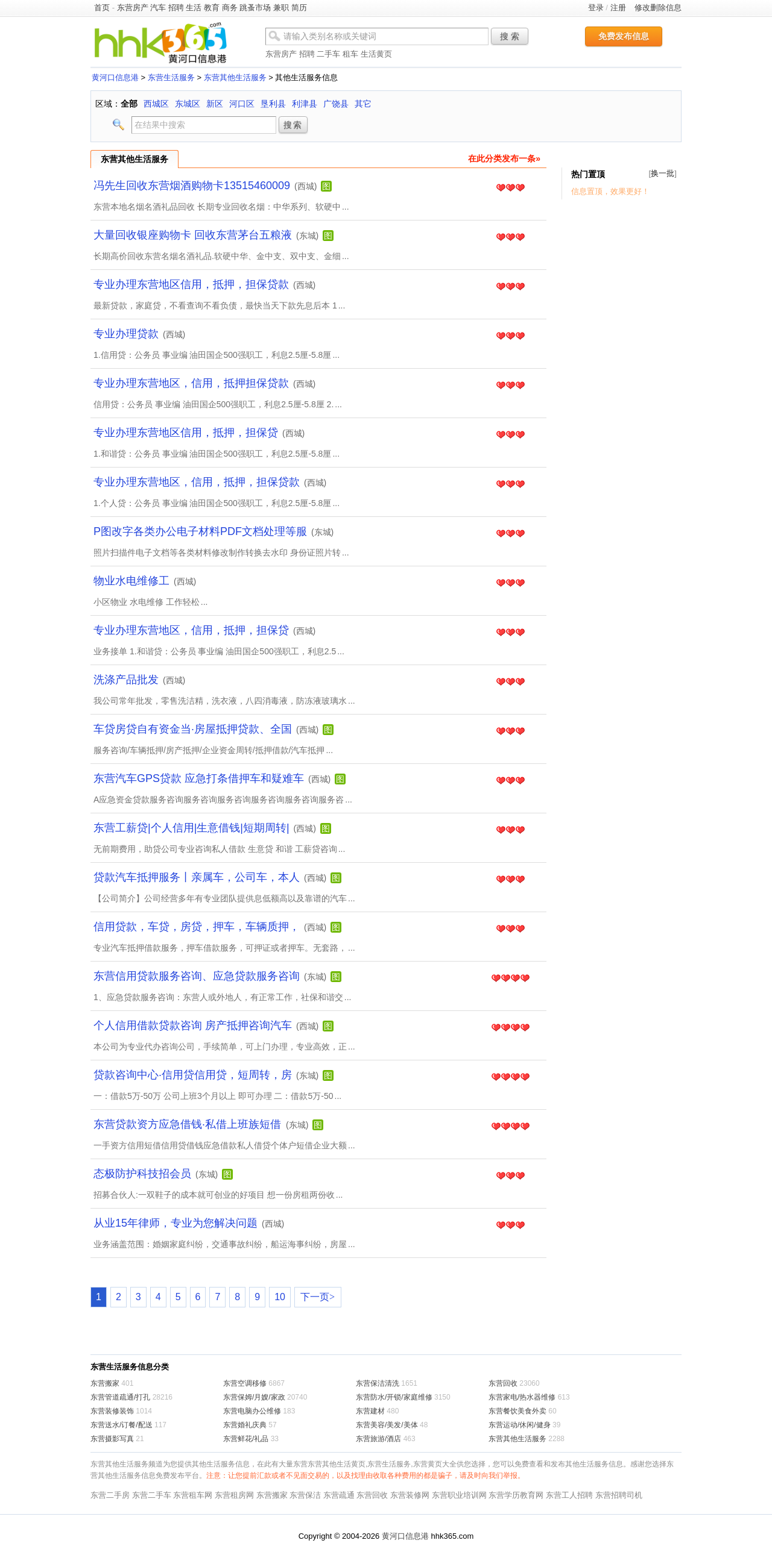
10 (279, 1297)
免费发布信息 (623, 36)
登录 (596, 7)
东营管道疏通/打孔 (120, 1397)
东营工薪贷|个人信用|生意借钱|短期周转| (191, 828)
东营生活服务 (171, 77)
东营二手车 (151, 1495)
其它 (363, 103)
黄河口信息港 (115, 77)
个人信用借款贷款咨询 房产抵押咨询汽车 (192, 1025)
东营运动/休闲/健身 (520, 1425)
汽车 (158, 7)
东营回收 (503, 1383)
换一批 (662, 173)
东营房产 (132, 7)
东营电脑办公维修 (252, 1411)
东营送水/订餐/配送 (121, 1425)
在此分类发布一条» (504, 158)
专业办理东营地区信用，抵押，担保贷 (185, 433)
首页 (102, 7)
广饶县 (336, 103)
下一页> (317, 1297)
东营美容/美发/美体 (387, 1425)
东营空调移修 (245, 1383)
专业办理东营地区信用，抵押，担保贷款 (191, 284)
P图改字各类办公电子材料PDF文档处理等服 (200, 531)
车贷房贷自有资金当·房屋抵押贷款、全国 (192, 729)
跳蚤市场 (255, 7)
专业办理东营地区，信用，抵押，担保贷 (191, 630)
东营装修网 (409, 1495)
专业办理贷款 (126, 334)
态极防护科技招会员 (142, 1174)
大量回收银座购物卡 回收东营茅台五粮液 (192, 235)
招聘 (176, 7)
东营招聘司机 (618, 1495)
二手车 (328, 53)
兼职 (281, 7)
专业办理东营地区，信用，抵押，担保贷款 (196, 482)
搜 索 (509, 36)
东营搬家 (104, 1383)
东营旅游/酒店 (378, 1439)
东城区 (187, 103)
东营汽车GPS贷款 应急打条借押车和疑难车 (198, 778)
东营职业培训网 (459, 1495)
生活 (193, 7)
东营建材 (370, 1411)
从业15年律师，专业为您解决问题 (175, 1223)
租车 (350, 53)
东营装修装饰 (112, 1411)
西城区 (156, 103)
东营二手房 (110, 1495)
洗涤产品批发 (126, 680)
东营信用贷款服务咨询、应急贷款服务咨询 (196, 976)
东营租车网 (192, 1495)
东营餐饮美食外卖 (517, 1411)
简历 (299, 7)
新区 (214, 103)
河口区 (242, 103)
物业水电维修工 (131, 581)
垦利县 (273, 103)
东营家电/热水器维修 (522, 1397)
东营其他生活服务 (235, 77)
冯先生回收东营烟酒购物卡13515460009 (191, 186)
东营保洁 (305, 1495)
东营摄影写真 (112, 1439)
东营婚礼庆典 (245, 1425)
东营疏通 (339, 1495)
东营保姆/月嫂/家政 (254, 1397)
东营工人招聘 (569, 1495)
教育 (212, 7)
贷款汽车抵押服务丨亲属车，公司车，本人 (196, 877)
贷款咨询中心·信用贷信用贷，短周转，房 (192, 1075)
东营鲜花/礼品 (245, 1439)
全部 (129, 103)
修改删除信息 (658, 7)
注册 (618, 7)
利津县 (304, 103)
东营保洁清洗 (377, 1383)
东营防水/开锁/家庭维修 (394, 1397)
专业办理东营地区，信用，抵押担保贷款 (191, 383)
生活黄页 (376, 53)
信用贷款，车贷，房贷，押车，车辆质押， (196, 927)
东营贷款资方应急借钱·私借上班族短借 (188, 1124)
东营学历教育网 (516, 1495)
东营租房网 (234, 1495)
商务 (230, 7)
